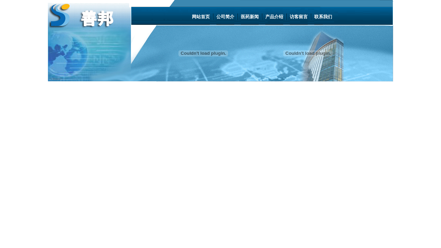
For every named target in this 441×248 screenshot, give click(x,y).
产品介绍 (274, 16)
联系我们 (323, 16)
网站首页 (201, 16)
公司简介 (225, 16)
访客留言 (299, 16)
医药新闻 (250, 16)
